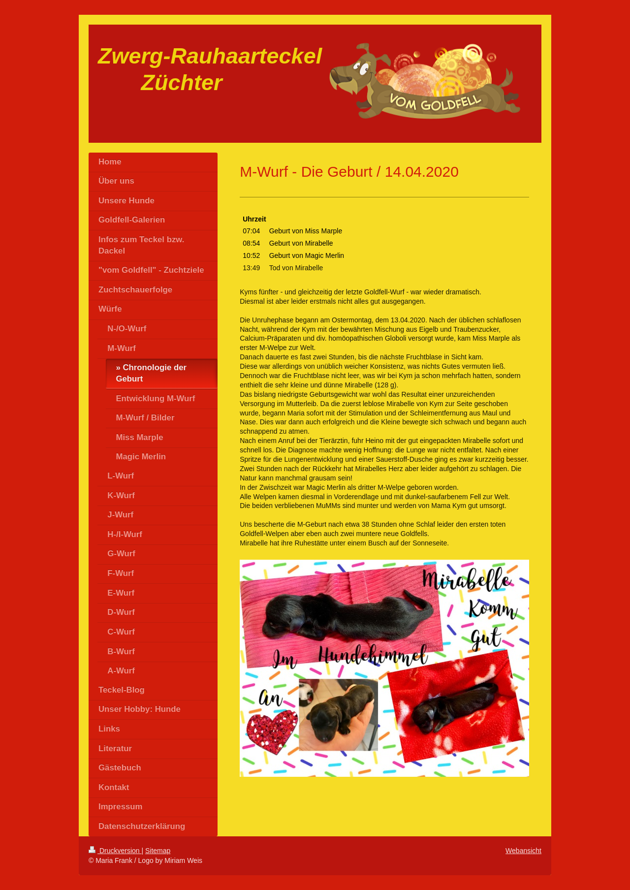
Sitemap (157, 851)
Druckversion (115, 851)
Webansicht (523, 851)
